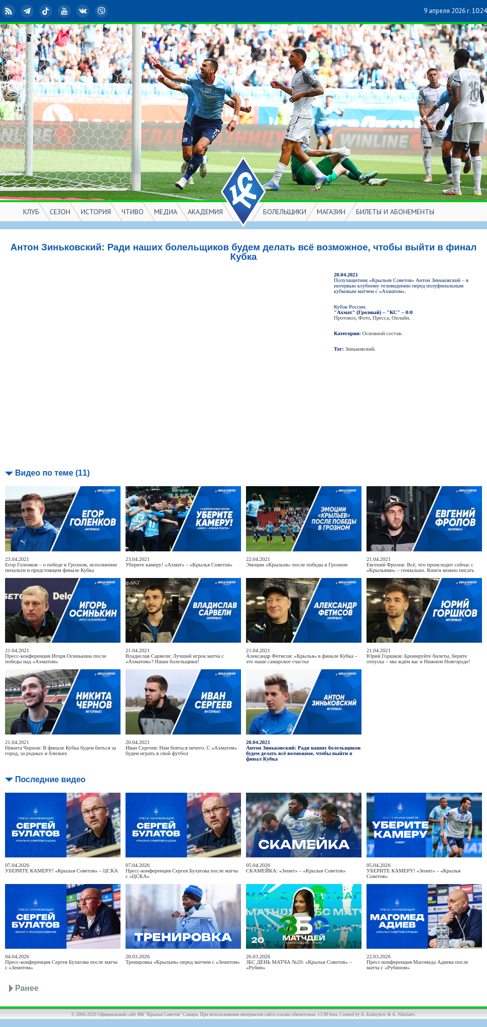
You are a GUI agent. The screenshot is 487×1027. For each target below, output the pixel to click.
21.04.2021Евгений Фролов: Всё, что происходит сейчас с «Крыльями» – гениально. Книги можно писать (420, 564)
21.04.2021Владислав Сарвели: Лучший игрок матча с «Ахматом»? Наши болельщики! (175, 656)
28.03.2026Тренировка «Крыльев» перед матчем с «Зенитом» (183, 959)
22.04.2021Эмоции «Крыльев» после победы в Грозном (296, 561)
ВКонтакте (83, 11)
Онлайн (400, 318)
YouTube (65, 11)
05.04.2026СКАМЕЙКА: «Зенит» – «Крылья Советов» (295, 867)
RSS (9, 11)
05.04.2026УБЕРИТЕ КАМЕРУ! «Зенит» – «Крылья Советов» (413, 870)
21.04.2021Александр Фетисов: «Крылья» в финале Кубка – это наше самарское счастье (301, 656)
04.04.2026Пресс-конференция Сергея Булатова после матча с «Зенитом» (61, 962)
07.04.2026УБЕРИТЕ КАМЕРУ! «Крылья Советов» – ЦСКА (61, 867)
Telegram (28, 11)
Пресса (381, 318)
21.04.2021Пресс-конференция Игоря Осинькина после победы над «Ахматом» (55, 656)
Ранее (27, 988)
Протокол (344, 318)
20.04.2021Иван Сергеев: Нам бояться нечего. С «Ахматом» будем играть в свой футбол (181, 748)
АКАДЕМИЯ (205, 211)
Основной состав (382, 333)
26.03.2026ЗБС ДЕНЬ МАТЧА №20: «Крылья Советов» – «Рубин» (299, 962)
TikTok (46, 11)
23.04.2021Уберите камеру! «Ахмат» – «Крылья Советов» (179, 561)
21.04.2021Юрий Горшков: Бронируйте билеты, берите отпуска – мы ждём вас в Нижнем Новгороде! (418, 656)
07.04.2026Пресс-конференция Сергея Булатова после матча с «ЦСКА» (182, 870)
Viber (102, 11)
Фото (364, 318)
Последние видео (50, 779)
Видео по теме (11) (52, 473)
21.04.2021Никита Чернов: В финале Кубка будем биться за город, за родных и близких (60, 748)
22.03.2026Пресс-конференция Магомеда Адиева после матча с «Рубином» (417, 962)
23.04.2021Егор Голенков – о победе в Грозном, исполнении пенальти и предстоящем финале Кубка (61, 564)
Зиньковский (360, 349)
